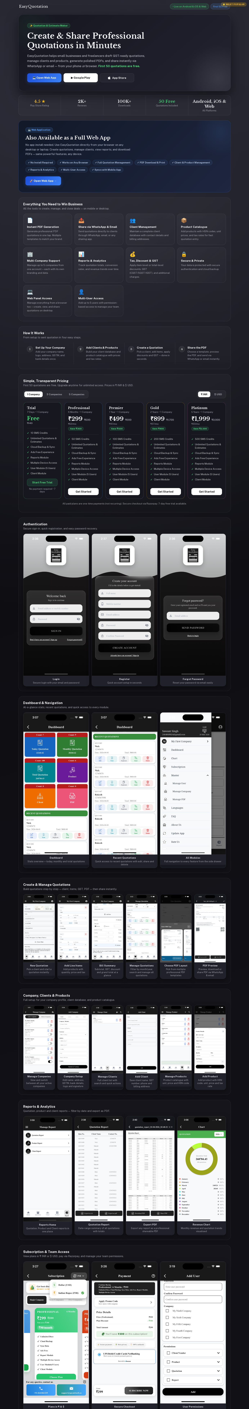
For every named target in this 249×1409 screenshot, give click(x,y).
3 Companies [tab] (54, 394)
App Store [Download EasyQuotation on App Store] (117, 77)
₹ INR (204, 394)
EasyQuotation (33, 6)
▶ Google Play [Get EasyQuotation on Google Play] (80, 77)
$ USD (218, 394)
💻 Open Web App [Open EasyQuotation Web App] (44, 77)
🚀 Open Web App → (43, 180)
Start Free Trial (42, 482)
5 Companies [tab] (76, 394)
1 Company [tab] (33, 394)
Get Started (83, 491)
